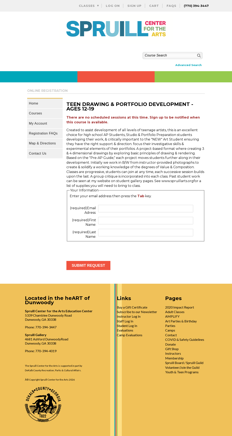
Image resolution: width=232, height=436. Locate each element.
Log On (113, 6)
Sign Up (134, 6)
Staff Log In (125, 321)
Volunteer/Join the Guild (182, 367)
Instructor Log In (128, 316)
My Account (38, 123)
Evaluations (125, 330)
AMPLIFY (172, 316)
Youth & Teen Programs (182, 372)
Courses (35, 113)
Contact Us (37, 153)
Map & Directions (42, 143)
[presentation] (97, 249)
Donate (170, 344)
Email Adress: (83, 210)
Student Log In (127, 326)
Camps (170, 330)
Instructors (173, 353)
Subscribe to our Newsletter (137, 312)
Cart (154, 6)
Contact (171, 335)
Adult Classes (174, 312)
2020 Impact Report (179, 307)
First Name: (84, 222)
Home (33, 103)
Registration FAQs (43, 133)
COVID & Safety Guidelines (184, 339)
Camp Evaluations (129, 335)
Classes (87, 6)
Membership (174, 358)
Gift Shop (172, 349)
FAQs (171, 6)
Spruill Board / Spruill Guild (184, 363)
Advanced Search (188, 65)
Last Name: (84, 234)
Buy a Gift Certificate (132, 307)
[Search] (198, 56)
